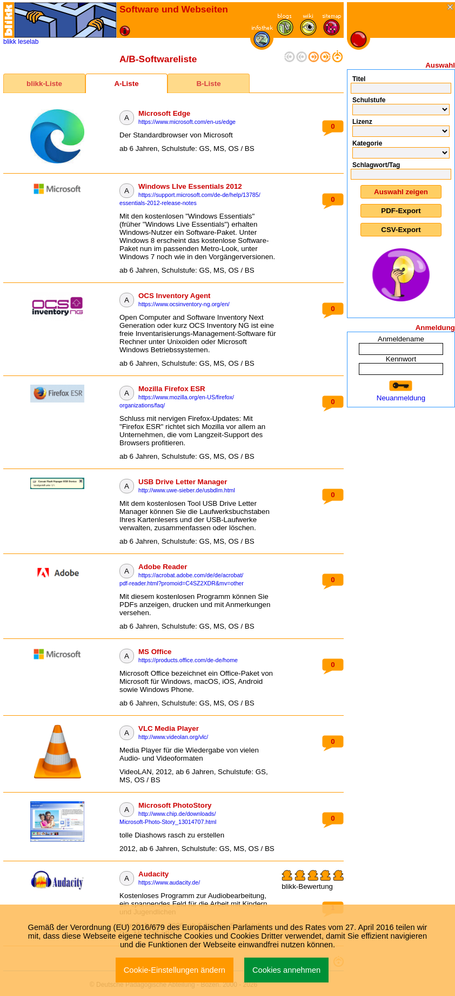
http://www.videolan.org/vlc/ (173, 737)
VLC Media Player (168, 728)
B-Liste (208, 84)
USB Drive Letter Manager (182, 482)
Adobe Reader (162, 567)
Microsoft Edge (164, 113)
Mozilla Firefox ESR (171, 389)
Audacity (153, 874)
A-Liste (126, 84)
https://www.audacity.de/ (169, 882)
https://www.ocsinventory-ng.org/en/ (184, 304)
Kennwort (401, 359)
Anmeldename (401, 339)
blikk (9, 41)
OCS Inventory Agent (174, 296)
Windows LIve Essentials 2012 (190, 186)
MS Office (154, 652)
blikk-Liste (44, 84)
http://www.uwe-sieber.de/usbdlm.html (186, 490)
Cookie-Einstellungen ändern (174, 970)
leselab (28, 41)
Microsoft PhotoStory (175, 805)
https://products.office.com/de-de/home (188, 660)
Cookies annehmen (286, 970)
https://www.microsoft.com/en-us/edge (187, 121)
